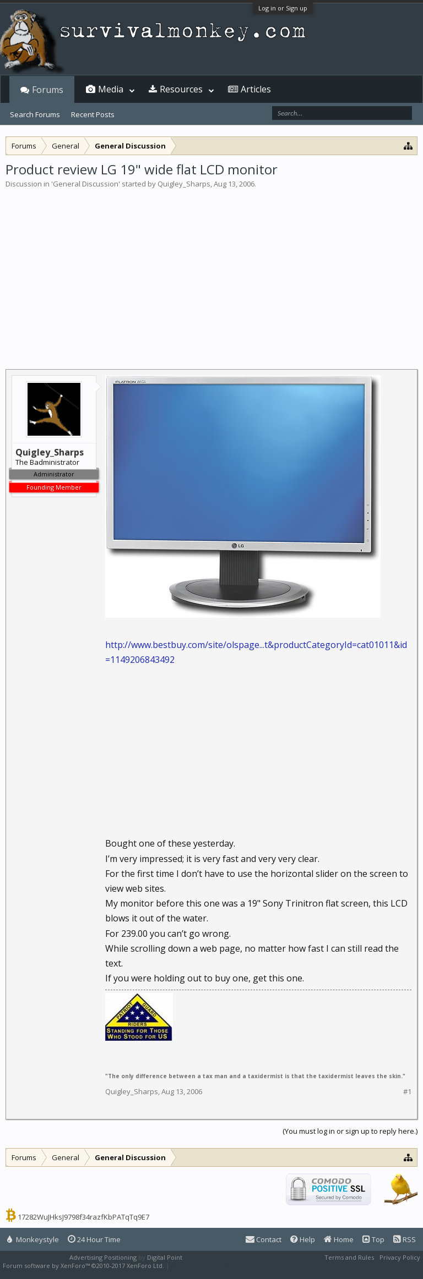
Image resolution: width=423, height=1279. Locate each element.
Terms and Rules (349, 1257)
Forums (47, 90)
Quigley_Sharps (184, 184)
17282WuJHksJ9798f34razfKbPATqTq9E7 (83, 1217)
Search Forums (35, 114)
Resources (181, 89)
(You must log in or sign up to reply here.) (350, 1131)
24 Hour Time (94, 1239)
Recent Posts (93, 114)
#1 (407, 1091)
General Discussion (85, 184)
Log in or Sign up (282, 8)
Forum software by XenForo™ (83, 1265)
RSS (404, 1239)
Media (110, 89)
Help (302, 1239)
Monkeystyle (33, 1239)
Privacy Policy (399, 1257)
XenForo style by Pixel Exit (209, 1265)
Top (373, 1239)
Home (339, 1239)
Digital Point (164, 1257)
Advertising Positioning (103, 1257)
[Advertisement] (211, 272)
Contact (263, 1239)
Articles (256, 89)
